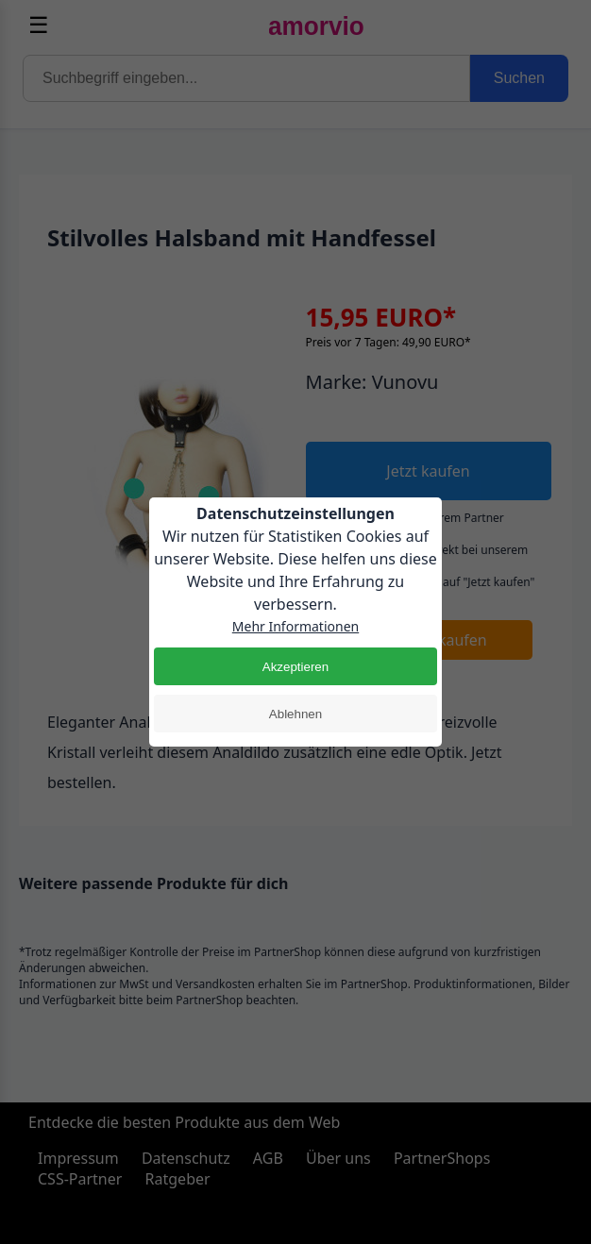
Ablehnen (295, 714)
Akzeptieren (295, 667)
